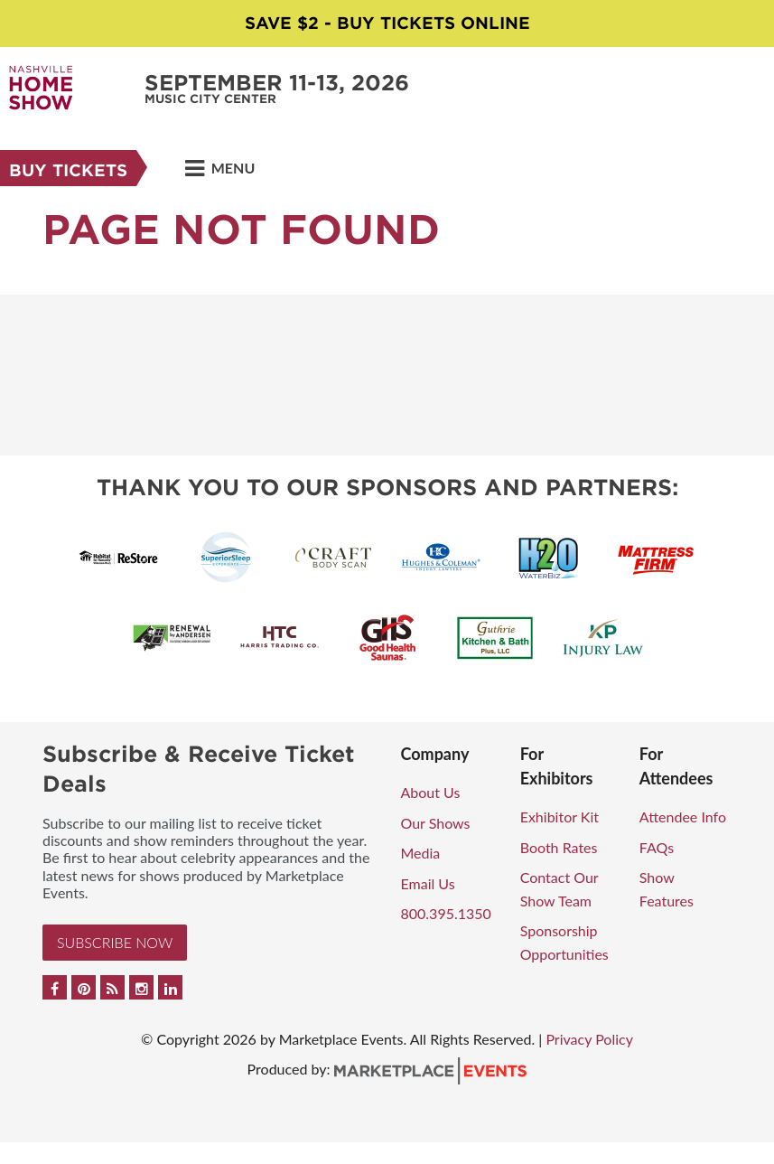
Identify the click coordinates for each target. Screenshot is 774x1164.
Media (421, 852)
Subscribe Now (115, 942)
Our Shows (436, 822)
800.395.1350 (446, 913)
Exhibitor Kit (559, 816)
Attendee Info (682, 816)
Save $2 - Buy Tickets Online (387, 23)
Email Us (428, 883)
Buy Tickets (68, 170)
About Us (431, 792)
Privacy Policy (589, 1038)
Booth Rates (559, 847)
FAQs (656, 847)
